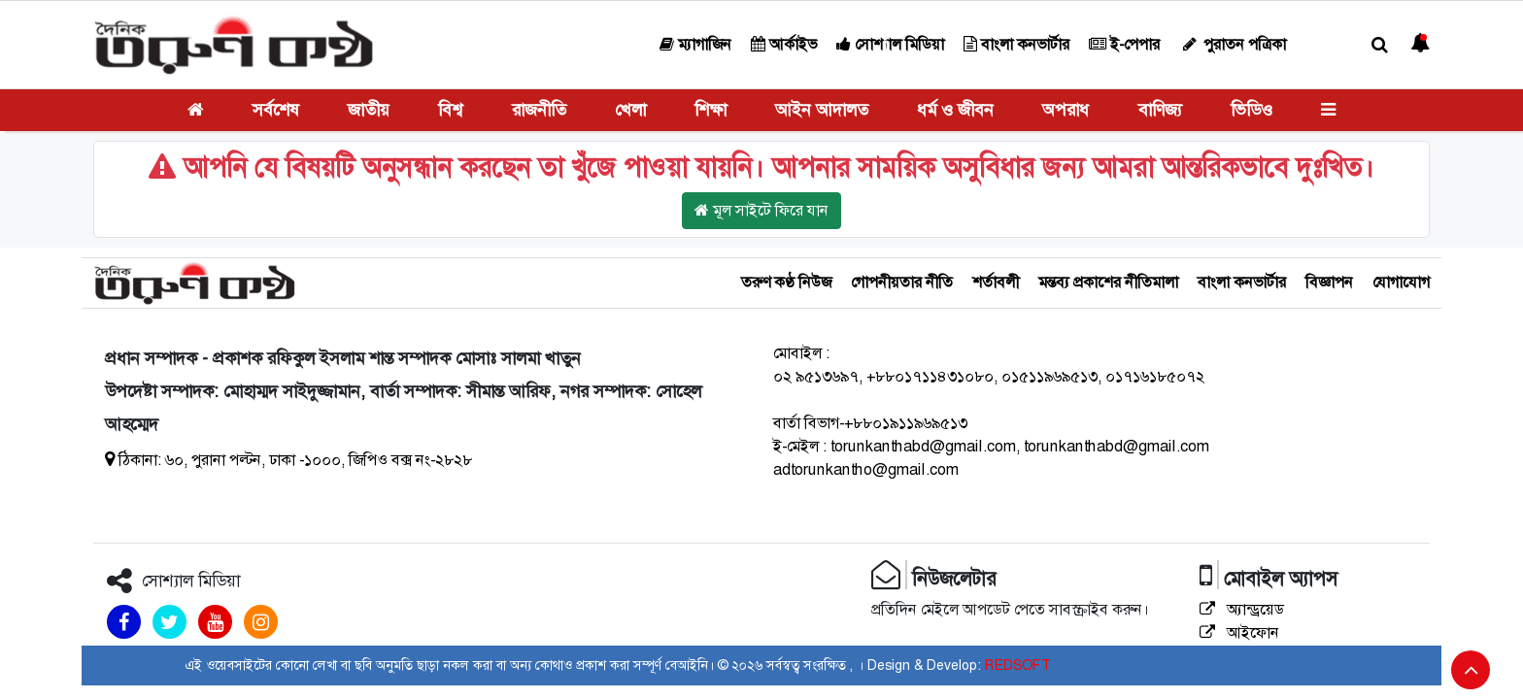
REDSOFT (1017, 665)
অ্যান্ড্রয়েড (1242, 609)
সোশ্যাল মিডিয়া (890, 44)
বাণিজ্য (1160, 109)
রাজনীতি (539, 109)
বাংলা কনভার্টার (1016, 44)
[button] (1380, 45)
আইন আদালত (821, 109)
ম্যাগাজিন (695, 44)
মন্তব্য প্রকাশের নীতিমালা (1108, 282)
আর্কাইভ (784, 44)
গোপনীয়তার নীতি (902, 282)
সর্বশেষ (276, 109)
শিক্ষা (710, 109)
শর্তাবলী (995, 282)
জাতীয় (368, 109)
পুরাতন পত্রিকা (1232, 44)
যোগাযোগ (1401, 282)
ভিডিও (1251, 109)
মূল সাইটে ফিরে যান (761, 210)
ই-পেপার (1124, 44)
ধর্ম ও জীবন (955, 109)
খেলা (630, 109)
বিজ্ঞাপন (1329, 282)
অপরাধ (1065, 109)
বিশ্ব (450, 109)
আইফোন (1239, 632)
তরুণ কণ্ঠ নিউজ (786, 282)
